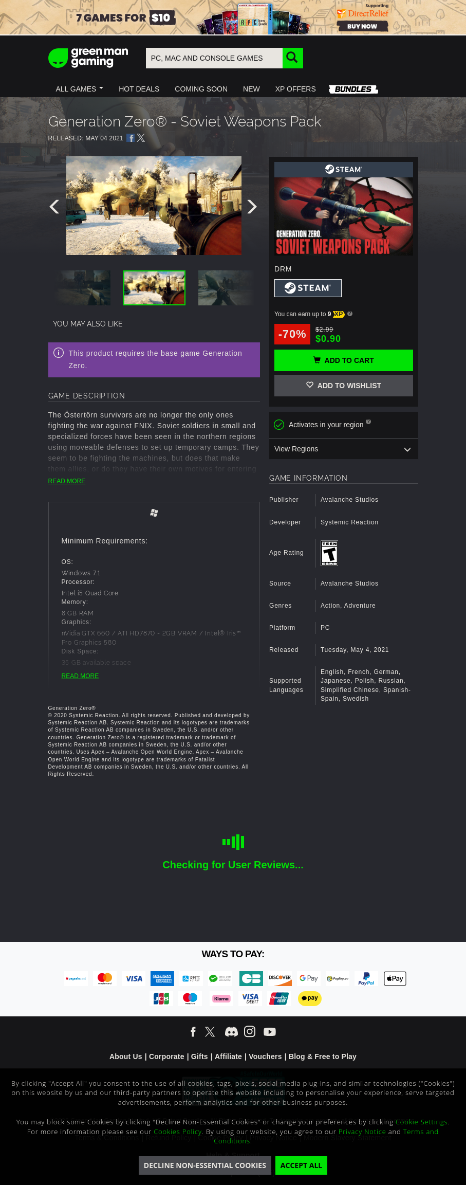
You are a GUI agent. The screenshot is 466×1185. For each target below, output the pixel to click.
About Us (125, 1056)
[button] (79, 89)
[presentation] (56, 209)
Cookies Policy (178, 1131)
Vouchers (265, 1056)
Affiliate (228, 1056)
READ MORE (67, 481)
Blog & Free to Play (323, 1056)
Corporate (166, 1056)
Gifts (199, 1056)
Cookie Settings (422, 1121)
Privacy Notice (362, 1131)
